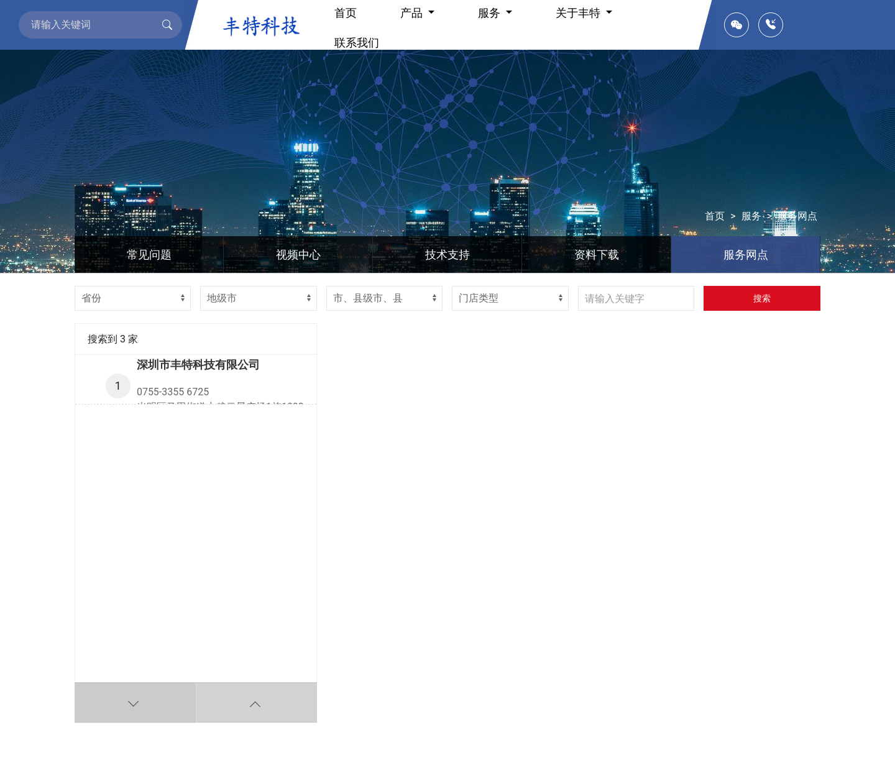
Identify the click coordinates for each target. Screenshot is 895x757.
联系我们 (356, 42)
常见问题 (149, 254)
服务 (751, 216)
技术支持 (447, 254)
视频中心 (298, 254)
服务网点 (797, 216)
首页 (715, 216)
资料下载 (596, 254)
